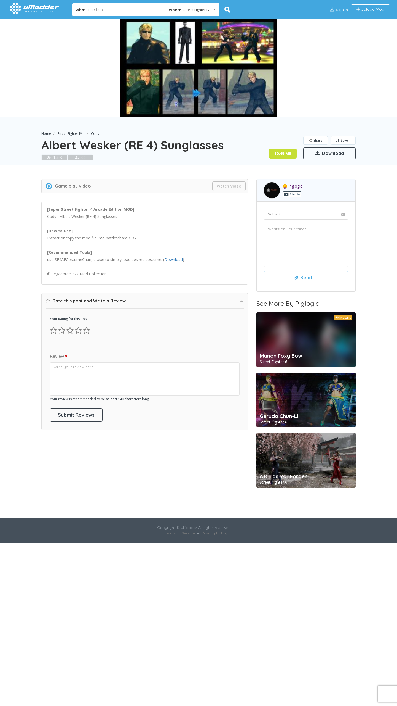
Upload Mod (370, 9)
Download (329, 153)
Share (315, 140)
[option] (198, 68)
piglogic (292, 263)
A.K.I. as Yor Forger (283, 553)
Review (58, 511)
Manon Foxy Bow (281, 433)
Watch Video (229, 263)
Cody (95, 133)
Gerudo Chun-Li (279, 493)
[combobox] (192, 9)
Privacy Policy (214, 613)
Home (46, 133)
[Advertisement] (198, 200)
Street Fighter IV (70, 133)
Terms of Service (180, 613)
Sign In (342, 9)
